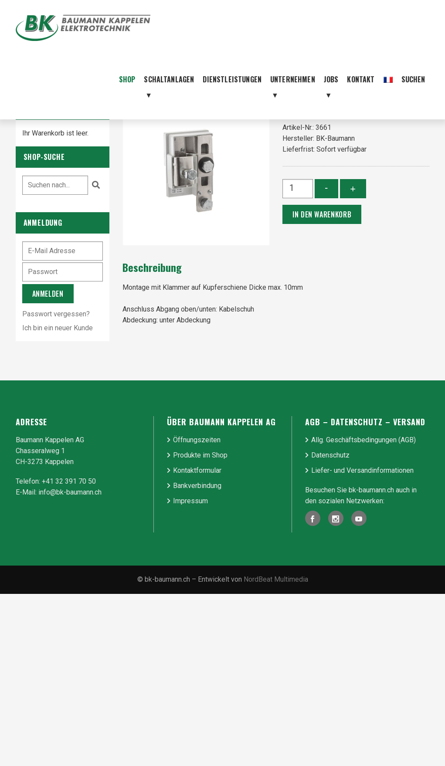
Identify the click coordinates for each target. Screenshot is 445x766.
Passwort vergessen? (56, 314)
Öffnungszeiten (197, 440)
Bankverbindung (197, 485)
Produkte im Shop (200, 455)
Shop (127, 79)
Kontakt (360, 79)
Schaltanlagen (169, 88)
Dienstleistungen (232, 79)
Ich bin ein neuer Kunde (57, 328)
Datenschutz (330, 455)
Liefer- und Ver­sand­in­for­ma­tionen (362, 470)
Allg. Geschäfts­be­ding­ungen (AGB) (363, 440)
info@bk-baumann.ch (70, 492)
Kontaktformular (197, 470)
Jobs (331, 88)
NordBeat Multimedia (276, 579)
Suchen (413, 79)
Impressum (190, 501)
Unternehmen (292, 88)
